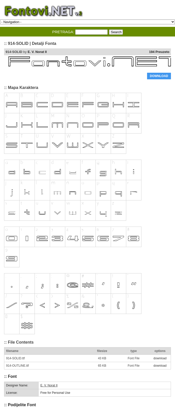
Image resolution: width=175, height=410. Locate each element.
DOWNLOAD (159, 76)
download (159, 358)
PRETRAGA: (63, 32)
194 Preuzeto (159, 52)
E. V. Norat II (37, 52)
